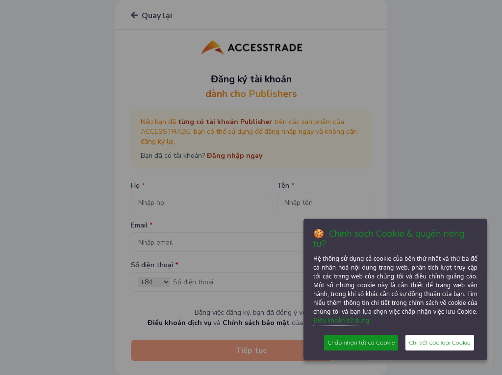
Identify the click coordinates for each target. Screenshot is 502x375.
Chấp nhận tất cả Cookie (361, 342)
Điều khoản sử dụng (341, 320)
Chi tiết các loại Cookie (439, 342)
